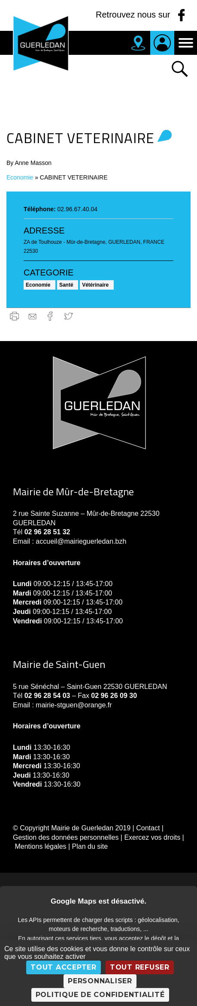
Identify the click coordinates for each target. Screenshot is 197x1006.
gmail (32, 316)
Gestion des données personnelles (65, 837)
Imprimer (14, 316)
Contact (148, 828)
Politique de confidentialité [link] (100, 995)
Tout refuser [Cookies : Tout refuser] (140, 967)
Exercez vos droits (152, 837)
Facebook (50, 316)
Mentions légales (40, 846)
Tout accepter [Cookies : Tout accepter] (63, 967)
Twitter (68, 316)
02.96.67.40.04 (77, 209)
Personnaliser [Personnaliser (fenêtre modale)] (100, 981)
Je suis (162, 43)
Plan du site (90, 846)
